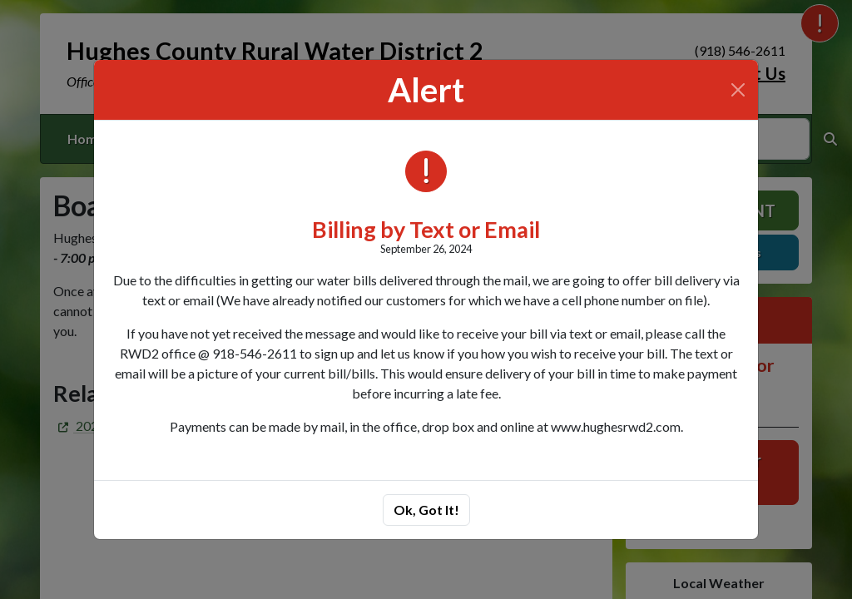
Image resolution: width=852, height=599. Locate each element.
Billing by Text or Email (426, 229)
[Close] (738, 90)
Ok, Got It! (426, 509)
